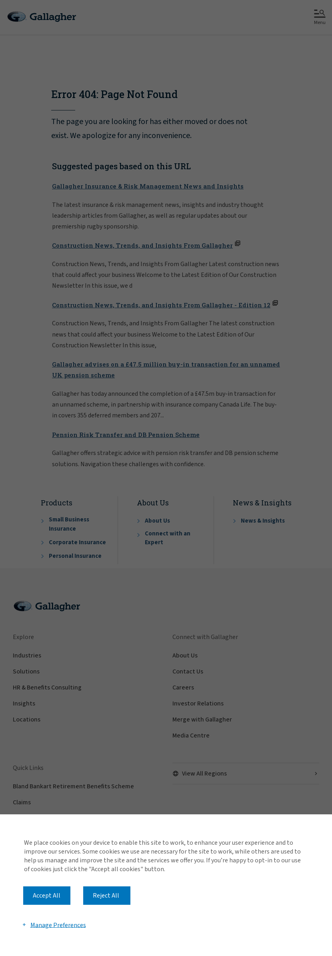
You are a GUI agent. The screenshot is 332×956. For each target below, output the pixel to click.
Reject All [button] (106, 895)
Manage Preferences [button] (58, 924)
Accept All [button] (46, 895)
